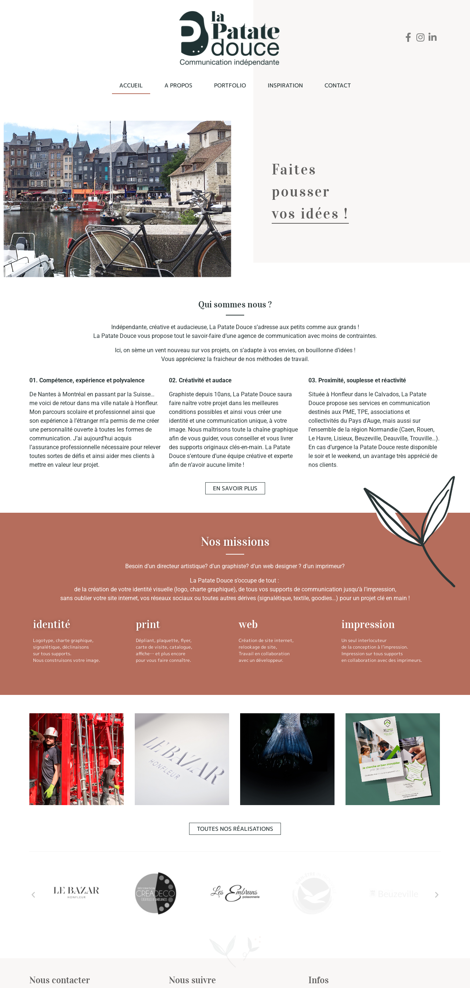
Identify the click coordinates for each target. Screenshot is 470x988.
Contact (338, 85)
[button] (33, 894)
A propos (178, 85)
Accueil (131, 85)
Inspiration (285, 85)
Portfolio (230, 85)
